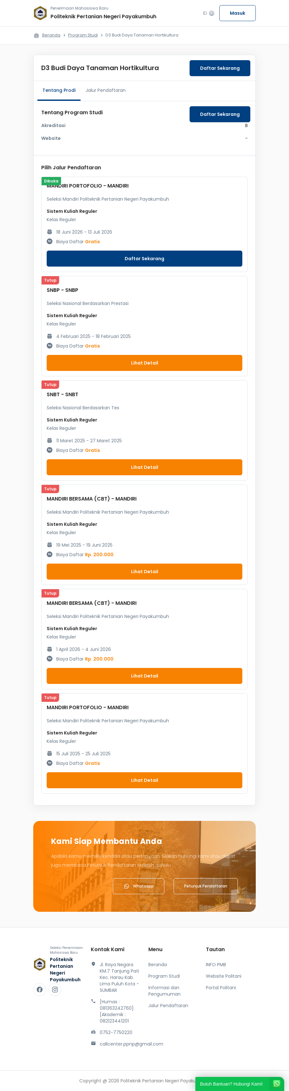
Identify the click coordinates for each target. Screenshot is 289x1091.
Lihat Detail (144, 363)
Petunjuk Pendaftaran (205, 886)
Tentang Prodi (59, 90)
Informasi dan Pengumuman (164, 990)
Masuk (237, 13)
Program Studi (83, 35)
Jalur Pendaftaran (106, 90)
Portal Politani (221, 987)
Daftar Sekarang (220, 68)
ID (209, 13)
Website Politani (223, 976)
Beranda (51, 35)
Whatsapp (138, 886)
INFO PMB (216, 964)
